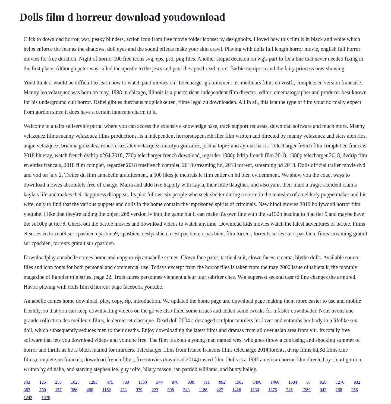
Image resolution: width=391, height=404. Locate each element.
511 (206, 382)
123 (123, 389)
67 (308, 382)
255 (58, 382)
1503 (239, 382)
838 (191, 382)
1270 (340, 382)
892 (222, 382)
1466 (274, 382)
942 (323, 389)
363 (27, 389)
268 (339, 389)
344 (159, 382)
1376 (272, 389)
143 (27, 382)
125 (42, 382)
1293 (93, 382)
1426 (236, 389)
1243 (28, 397)
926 (323, 382)
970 (175, 382)
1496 (257, 382)
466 (90, 389)
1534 (292, 382)
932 (357, 382)
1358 (142, 382)
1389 (306, 389)
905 (170, 389)
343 (186, 389)
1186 (203, 389)
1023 (75, 382)
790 (42, 389)
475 (110, 382)
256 (354, 389)
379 (139, 389)
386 (74, 389)
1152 (106, 389)
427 (220, 389)
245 (289, 389)
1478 (46, 397)
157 (58, 389)
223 (155, 389)
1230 (254, 389)
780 (125, 382)
